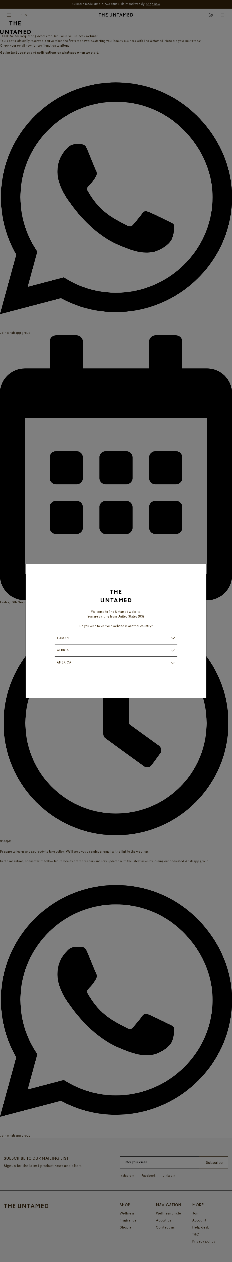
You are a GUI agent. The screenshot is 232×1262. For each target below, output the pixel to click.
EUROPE (63, 638)
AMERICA (64, 662)
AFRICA (63, 650)
